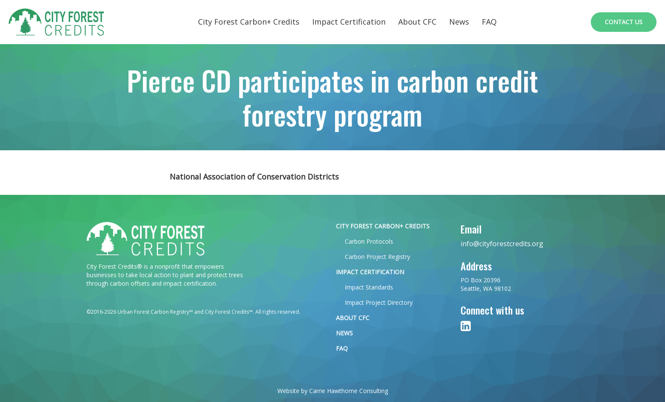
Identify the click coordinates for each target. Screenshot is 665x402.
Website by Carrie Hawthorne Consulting (332, 391)
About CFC (417, 22)
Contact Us (624, 22)
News (459, 22)
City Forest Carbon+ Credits (248, 22)
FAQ (489, 22)
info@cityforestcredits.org (502, 243)
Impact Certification (349, 22)
